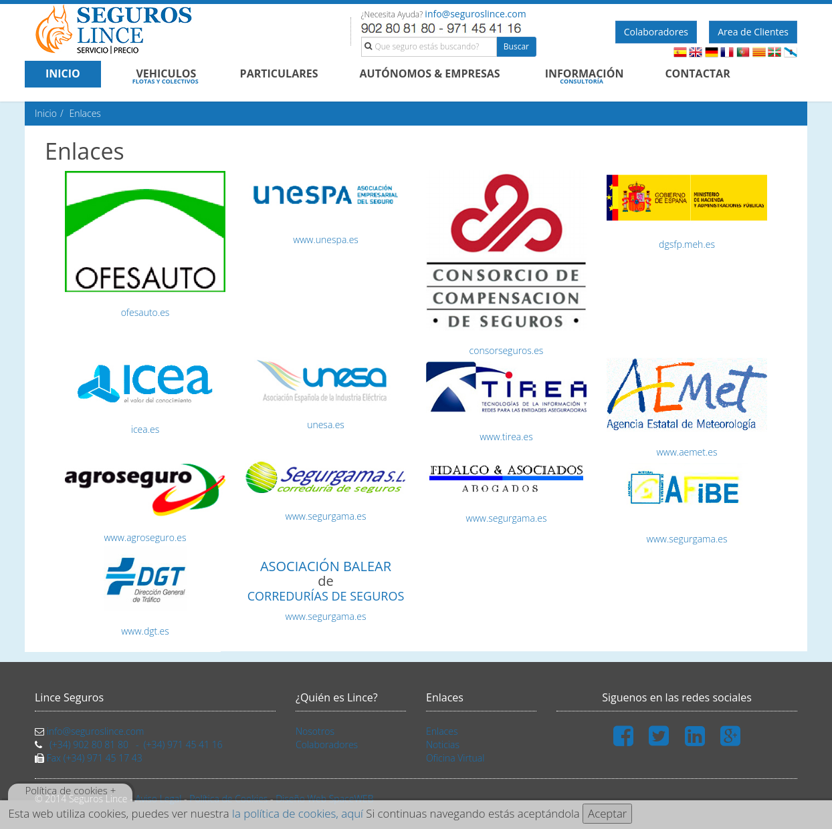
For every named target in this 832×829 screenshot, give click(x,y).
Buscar (516, 46)
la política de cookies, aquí (297, 813)
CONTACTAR (697, 73)
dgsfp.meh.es (687, 244)
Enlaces (441, 731)
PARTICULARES (279, 73)
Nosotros (315, 731)
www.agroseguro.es (145, 537)
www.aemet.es (686, 452)
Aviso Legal (158, 798)
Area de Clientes (753, 31)
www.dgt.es (145, 631)
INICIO (62, 73)
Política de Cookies (228, 798)
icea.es (145, 429)
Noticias (442, 744)
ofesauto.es (145, 312)
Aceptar (607, 813)
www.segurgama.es (326, 516)
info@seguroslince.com (475, 13)
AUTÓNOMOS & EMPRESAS (430, 73)
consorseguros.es (507, 350)
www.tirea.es (506, 436)
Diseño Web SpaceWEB (324, 798)
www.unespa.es (325, 239)
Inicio (46, 113)
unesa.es (325, 424)
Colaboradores (656, 31)
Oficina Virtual (455, 758)
